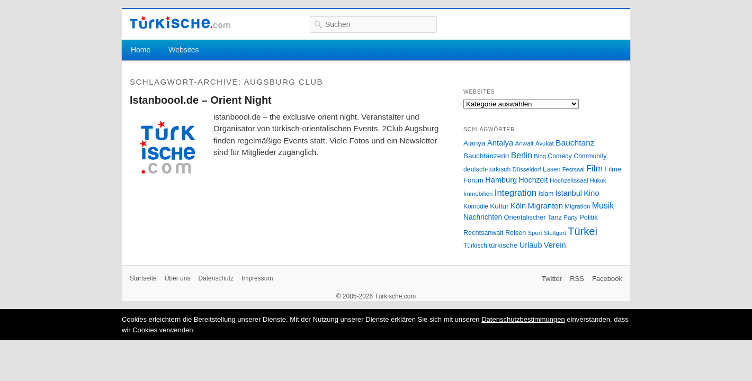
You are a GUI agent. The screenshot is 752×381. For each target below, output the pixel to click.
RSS (577, 279)
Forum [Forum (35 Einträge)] (473, 180)
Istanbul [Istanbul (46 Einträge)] (569, 193)
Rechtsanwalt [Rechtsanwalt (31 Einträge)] (483, 233)
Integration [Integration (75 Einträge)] (515, 193)
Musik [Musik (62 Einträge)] (603, 205)
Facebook (607, 279)
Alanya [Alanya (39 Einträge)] (474, 143)
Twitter (552, 279)
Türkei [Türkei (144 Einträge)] (582, 231)
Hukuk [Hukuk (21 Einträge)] (598, 180)
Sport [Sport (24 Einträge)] (535, 233)
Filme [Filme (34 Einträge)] (612, 169)
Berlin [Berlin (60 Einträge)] (521, 155)
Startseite (143, 278)
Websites (183, 50)
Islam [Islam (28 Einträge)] (545, 193)
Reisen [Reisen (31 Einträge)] (515, 233)
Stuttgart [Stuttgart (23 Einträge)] (555, 233)
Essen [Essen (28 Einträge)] (551, 169)
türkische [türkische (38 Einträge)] (503, 245)
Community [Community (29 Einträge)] (590, 156)
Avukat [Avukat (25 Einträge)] (544, 143)
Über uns (178, 278)
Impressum (257, 278)
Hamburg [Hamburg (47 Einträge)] (501, 180)
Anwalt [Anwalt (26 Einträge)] (524, 143)
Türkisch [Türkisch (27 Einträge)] (475, 245)
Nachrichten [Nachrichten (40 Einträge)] (482, 217)
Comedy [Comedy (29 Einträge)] (560, 156)
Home (140, 50)
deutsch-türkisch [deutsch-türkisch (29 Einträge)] (487, 169)
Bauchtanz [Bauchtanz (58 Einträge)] (575, 142)
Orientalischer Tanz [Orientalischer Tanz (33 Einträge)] (533, 217)
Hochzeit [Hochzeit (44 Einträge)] (533, 180)
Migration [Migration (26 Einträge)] (577, 206)
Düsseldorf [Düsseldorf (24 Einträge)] (527, 169)
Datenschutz (216, 278)
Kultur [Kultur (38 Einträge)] (499, 206)
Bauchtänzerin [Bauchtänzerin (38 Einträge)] (486, 156)
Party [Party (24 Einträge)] (570, 217)
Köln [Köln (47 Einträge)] (518, 206)
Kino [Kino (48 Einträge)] (591, 193)
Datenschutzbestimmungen (523, 319)
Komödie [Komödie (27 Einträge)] (475, 206)
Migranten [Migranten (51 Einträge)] (545, 205)
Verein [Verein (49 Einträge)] (555, 245)
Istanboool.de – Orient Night (201, 100)
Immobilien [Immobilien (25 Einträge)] (478, 193)
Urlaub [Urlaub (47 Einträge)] (531, 245)
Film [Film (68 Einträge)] (594, 168)
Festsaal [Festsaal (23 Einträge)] (573, 169)
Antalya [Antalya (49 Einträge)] (500, 143)
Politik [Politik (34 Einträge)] (588, 217)
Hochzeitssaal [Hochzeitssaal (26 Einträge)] (569, 180)
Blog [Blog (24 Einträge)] (540, 156)
